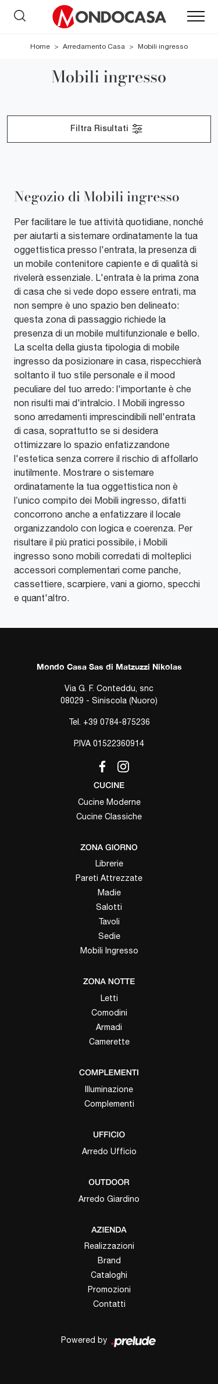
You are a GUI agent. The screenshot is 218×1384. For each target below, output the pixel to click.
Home (40, 46)
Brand (109, 1260)
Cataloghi (109, 1275)
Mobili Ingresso (109, 950)
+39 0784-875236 (116, 722)
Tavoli (109, 921)
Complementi (109, 1103)
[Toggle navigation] (196, 17)
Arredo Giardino (109, 1199)
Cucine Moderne (109, 802)
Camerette (109, 1041)
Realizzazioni (109, 1246)
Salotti (109, 907)
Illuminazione (109, 1089)
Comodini (109, 1012)
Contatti (109, 1304)
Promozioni (109, 1289)
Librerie (109, 863)
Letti (109, 998)
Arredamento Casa (94, 46)
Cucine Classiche (109, 816)
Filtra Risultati (107, 128)
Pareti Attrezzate (109, 878)
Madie (109, 892)
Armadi (109, 1027)
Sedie (109, 936)
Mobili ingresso (163, 46)
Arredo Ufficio (109, 1151)
